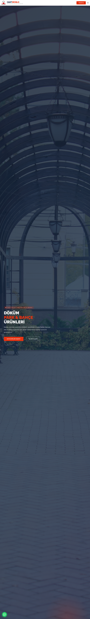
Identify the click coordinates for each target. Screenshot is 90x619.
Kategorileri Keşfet (13, 339)
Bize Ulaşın (33, 339)
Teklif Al (81, 2)
